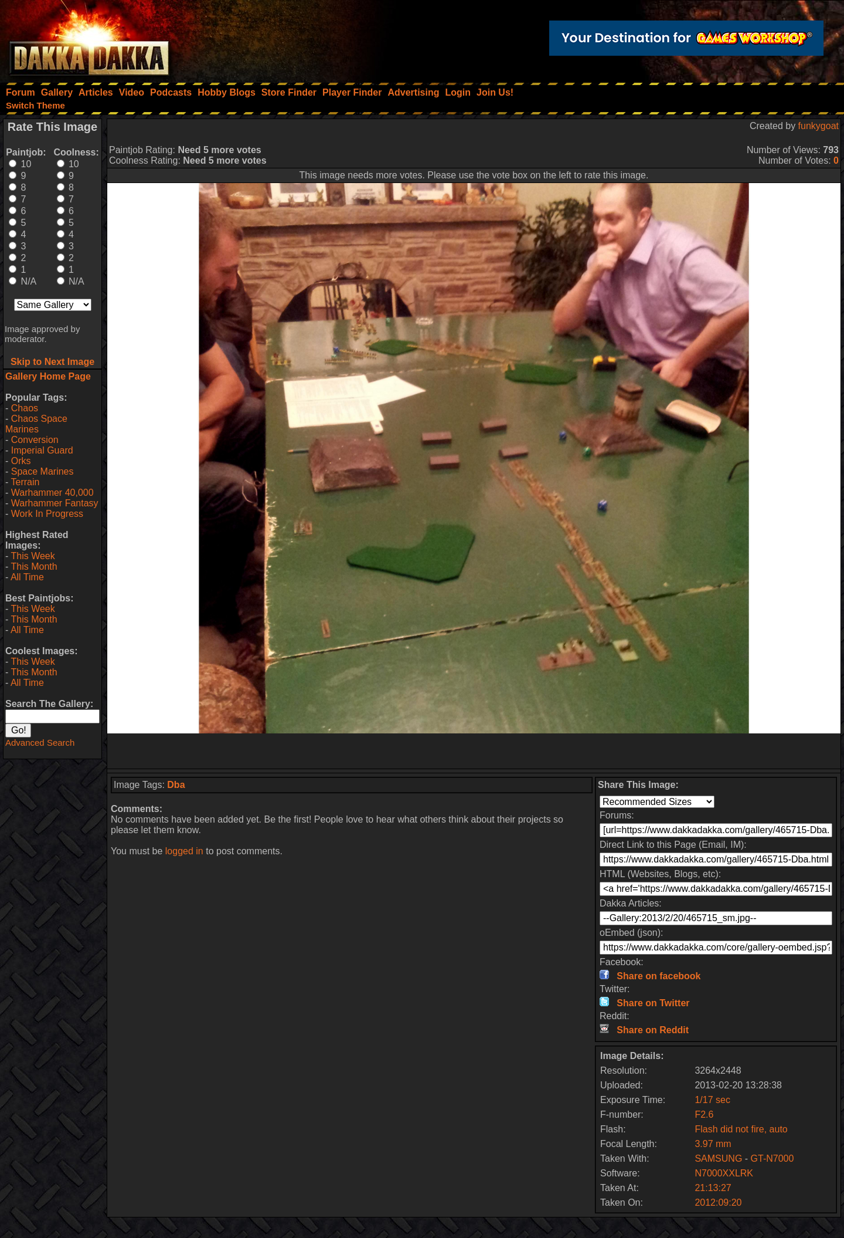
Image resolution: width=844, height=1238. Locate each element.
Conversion (35, 440)
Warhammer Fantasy (54, 503)
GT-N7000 (772, 1158)
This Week (33, 556)
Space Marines (42, 471)
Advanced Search (39, 742)
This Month (34, 566)
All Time (27, 577)
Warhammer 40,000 (52, 493)
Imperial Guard (42, 450)
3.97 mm (713, 1144)
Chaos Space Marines (36, 424)
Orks (21, 461)
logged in (184, 851)
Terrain (25, 482)
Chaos (24, 408)
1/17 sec (712, 1100)
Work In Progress (47, 514)
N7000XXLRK (724, 1173)
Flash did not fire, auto (741, 1129)
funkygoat (818, 126)
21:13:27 (713, 1188)
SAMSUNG (718, 1158)
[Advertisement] (474, 751)
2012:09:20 (718, 1202)
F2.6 (704, 1114)
